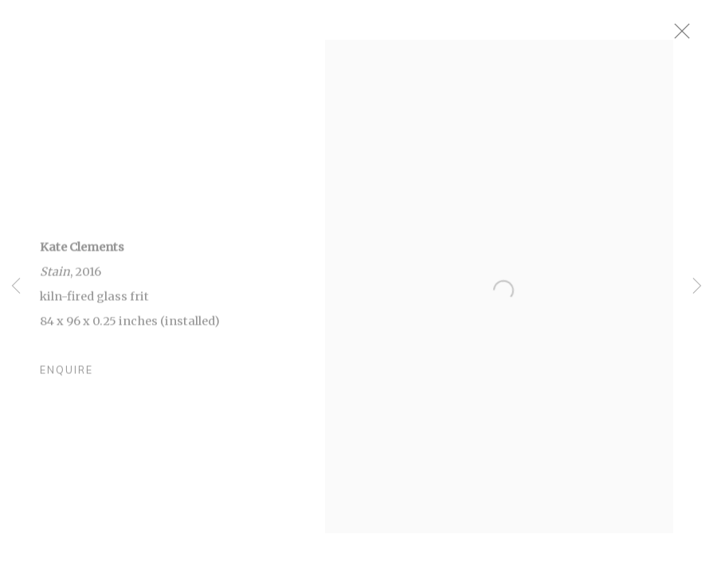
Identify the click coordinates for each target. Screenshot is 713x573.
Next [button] (697, 286)
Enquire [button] (66, 377)
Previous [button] (16, 286)
